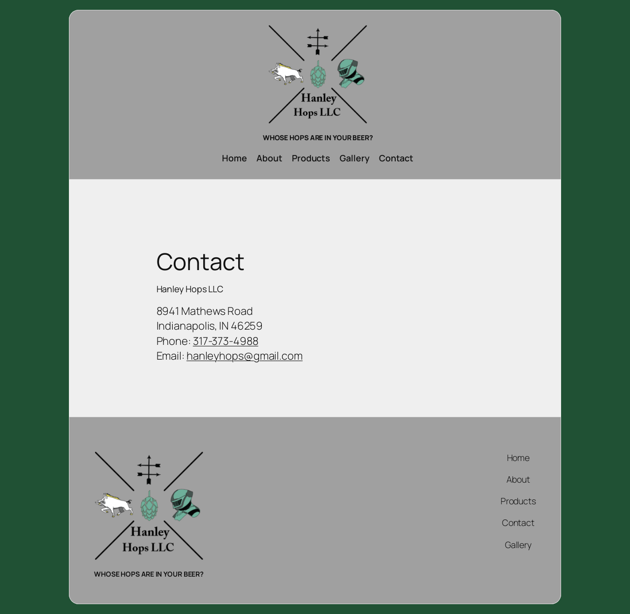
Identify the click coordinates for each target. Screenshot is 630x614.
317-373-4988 (225, 341)
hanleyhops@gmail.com (245, 355)
